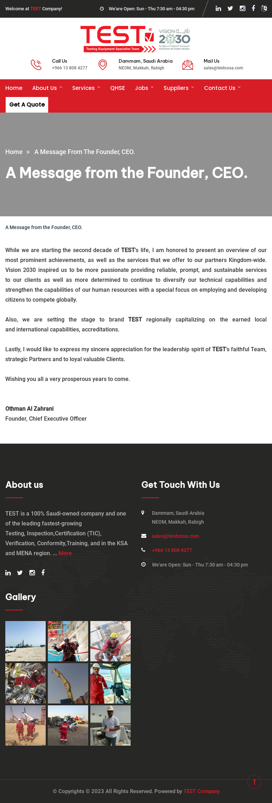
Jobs (141, 88)
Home (13, 88)
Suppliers (176, 88)
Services (83, 88)
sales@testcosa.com (223, 68)
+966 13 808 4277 (69, 68)
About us (44, 88)
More (65, 553)
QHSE (117, 88)
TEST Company (201, 791)
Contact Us (220, 88)
